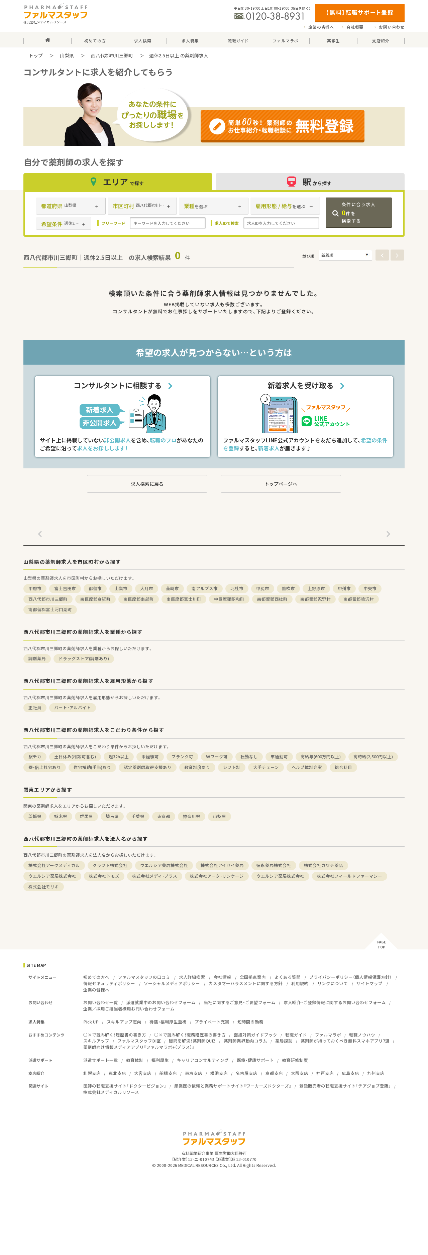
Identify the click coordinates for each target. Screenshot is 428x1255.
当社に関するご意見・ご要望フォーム (240, 1002)
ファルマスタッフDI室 (139, 1040)
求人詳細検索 (192, 977)
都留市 (95, 588)
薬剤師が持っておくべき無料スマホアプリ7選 (345, 1040)
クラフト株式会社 (110, 865)
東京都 (163, 816)
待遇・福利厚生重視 (168, 1021)
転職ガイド (296, 1034)
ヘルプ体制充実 (307, 767)
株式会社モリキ (43, 886)
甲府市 (34, 588)
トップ (36, 55)
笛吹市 (288, 588)
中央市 (370, 588)
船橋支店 (168, 1073)
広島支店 (350, 1073)
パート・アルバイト (72, 707)
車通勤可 (279, 756)
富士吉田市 (65, 588)
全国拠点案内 (253, 977)
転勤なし (249, 756)
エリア (118, 181)
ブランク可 (182, 756)
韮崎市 (172, 588)
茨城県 (34, 816)
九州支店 (376, 1073)
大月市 (146, 588)
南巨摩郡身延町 (95, 599)
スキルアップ (96, 1040)
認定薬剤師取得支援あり (148, 767)
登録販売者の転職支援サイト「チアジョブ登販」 (345, 1086)
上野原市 (316, 588)
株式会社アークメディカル (54, 865)
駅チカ (34, 756)
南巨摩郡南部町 (138, 599)
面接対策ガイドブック (255, 1034)
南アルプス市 (205, 588)
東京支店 (193, 1073)
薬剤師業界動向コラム (245, 1040)
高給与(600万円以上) (321, 756)
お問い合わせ (392, 27)
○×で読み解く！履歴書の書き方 (114, 1034)
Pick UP (91, 1021)
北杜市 (236, 588)
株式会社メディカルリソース (111, 1092)
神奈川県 (191, 816)
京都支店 (274, 1073)
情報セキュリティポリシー (109, 983)
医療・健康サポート (255, 1060)
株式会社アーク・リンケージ (217, 876)
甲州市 (344, 588)
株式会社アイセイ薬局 (222, 865)
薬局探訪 (284, 1040)
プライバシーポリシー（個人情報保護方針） (350, 977)
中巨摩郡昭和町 (229, 599)
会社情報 (222, 977)
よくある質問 (288, 977)
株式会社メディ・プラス (154, 876)
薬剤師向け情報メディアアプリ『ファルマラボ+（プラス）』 (138, 1047)
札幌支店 (92, 1073)
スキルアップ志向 (124, 1021)
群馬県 (86, 816)
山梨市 (120, 588)
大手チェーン (266, 767)
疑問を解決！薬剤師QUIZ (192, 1040)
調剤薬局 (37, 658)
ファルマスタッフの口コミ (144, 977)
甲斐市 (262, 588)
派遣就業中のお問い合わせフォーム (161, 1002)
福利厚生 (160, 1060)
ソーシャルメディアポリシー (172, 983)
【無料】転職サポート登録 (360, 12)
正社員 (34, 707)
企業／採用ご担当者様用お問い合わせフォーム (129, 1008)
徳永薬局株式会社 (273, 865)
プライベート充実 (212, 1021)
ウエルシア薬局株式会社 (164, 865)
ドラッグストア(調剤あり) (84, 658)
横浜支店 (219, 1073)
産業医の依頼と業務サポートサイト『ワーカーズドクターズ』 (232, 1086)
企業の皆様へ (321, 27)
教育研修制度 (295, 1060)
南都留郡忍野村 (315, 599)
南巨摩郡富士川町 (184, 599)
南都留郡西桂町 (272, 599)
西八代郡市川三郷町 (112, 55)
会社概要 (354, 27)
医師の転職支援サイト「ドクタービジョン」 (124, 1086)
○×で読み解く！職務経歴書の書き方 (190, 1034)
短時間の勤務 (250, 1021)
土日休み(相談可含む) (75, 756)
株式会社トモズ (104, 876)
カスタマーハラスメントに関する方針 (246, 983)
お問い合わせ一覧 (100, 1002)
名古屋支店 (246, 1073)
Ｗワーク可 (217, 756)
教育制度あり (197, 767)
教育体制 (134, 1060)
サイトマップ (369, 983)
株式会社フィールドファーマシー (349, 876)
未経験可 (150, 756)
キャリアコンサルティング (203, 1060)
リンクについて (332, 983)
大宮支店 (142, 1073)
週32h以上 (119, 756)
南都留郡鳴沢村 (358, 599)
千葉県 (137, 816)
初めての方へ (96, 977)
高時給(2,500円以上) (373, 756)
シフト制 (231, 767)
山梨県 (67, 55)
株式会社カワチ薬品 (323, 865)
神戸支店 (325, 1073)
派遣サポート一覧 (100, 1060)
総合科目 (343, 767)
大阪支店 (299, 1073)
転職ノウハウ (362, 1034)
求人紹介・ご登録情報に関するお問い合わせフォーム (335, 1002)
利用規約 (300, 983)
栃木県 (60, 816)
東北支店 (117, 1073)
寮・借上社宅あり (44, 767)
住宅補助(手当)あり (92, 767)
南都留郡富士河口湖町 (50, 609)
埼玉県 (112, 816)
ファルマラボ (328, 1034)
